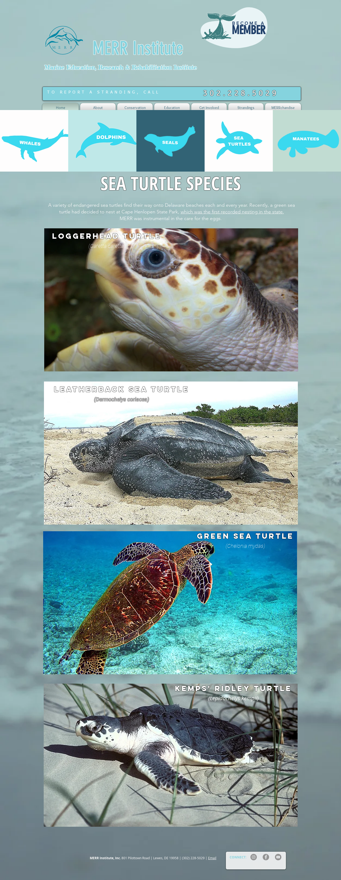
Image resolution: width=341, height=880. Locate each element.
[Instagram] (253, 857)
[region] (235, 31)
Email (212, 858)
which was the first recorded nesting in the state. (232, 212)
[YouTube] (278, 857)
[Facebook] (266, 857)
